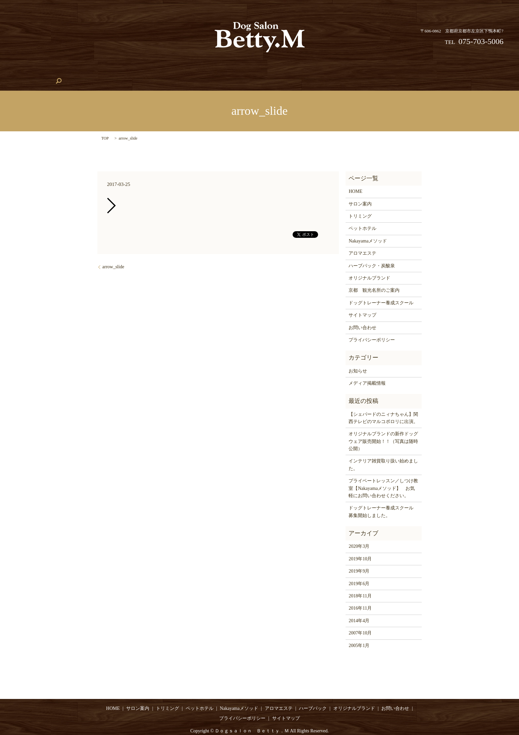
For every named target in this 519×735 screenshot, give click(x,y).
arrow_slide (113, 256)
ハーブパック (312, 70)
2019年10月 (360, 548)
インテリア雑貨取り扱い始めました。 (383, 455)
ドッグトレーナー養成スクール (255, 70)
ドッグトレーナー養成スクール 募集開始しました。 (383, 502)
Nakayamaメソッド (192, 70)
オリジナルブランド (397, 70)
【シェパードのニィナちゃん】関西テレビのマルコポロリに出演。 (383, 408)
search (473, 71)
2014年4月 (359, 610)
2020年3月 (359, 536)
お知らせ (358, 360)
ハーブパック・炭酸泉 (372, 255)
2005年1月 (359, 635)
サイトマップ (362, 304)
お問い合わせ (443, 70)
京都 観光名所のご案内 (374, 280)
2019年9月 (359, 560)
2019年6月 (359, 573)
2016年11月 (360, 598)
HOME (47, 70)
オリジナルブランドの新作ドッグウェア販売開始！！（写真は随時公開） (383, 431)
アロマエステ (351, 70)
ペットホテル (148, 70)
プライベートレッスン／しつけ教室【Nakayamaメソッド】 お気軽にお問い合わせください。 (383, 478)
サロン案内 (77, 70)
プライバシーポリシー (372, 329)
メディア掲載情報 (367, 372)
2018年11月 (360, 585)
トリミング (111, 70)
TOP (105, 128)
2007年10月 (360, 622)
